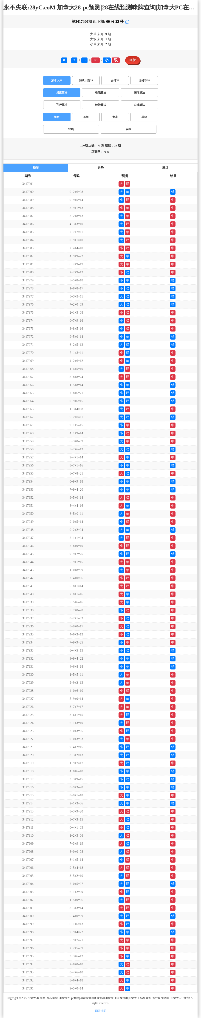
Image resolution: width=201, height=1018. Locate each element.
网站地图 (100, 1010)
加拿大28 (56, 80)
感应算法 (61, 92)
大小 (115, 117)
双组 (128, 129)
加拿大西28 (86, 80)
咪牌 (132, 60)
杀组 (86, 117)
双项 (71, 129)
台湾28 (115, 80)
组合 (56, 117)
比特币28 (144, 80)
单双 (144, 117)
